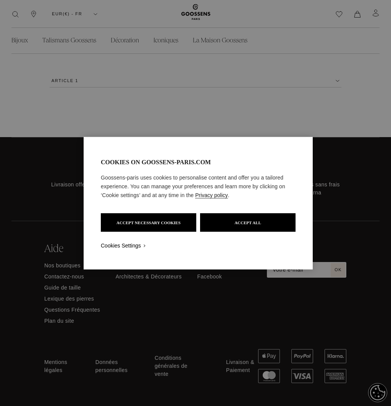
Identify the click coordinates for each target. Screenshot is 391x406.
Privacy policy (211, 195)
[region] (198, 203)
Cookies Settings (121, 245)
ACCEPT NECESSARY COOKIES (148, 222)
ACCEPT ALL (247, 222)
